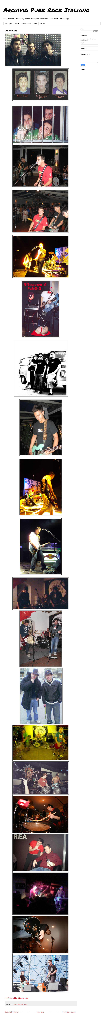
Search (42, 24)
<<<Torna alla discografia (16, 998)
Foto (25, 1004)
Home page (8, 24)
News (35, 24)
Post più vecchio (69, 1012)
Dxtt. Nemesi (18, 1004)
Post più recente (12, 1012)
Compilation (26, 24)
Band (17, 24)
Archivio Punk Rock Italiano (46, 9)
